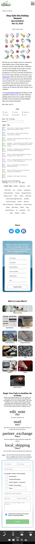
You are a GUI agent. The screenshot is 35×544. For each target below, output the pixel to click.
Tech (25, 115)
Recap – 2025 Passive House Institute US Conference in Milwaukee (18, 171)
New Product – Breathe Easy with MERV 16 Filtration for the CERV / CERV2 (18, 128)
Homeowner (13, 476)
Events (16, 112)
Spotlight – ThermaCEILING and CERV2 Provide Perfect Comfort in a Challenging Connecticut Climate (20, 144)
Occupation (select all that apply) (14, 473)
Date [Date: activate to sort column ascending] (4, 125)
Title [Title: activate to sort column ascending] (8, 125)
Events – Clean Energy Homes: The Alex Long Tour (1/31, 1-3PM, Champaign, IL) (19, 160)
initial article (5, 77)
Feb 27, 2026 (4, 134)
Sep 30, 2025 (4, 176)
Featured (26, 112)
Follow (17, 537)
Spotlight (16, 115)
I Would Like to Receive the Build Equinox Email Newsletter (18, 514)
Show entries (8, 119)
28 (20, 182)
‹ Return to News (7, 11)
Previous (5, 182)
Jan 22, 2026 (4, 144)
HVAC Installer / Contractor (17, 482)
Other (11, 488)
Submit (17, 522)
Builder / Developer (15, 485)
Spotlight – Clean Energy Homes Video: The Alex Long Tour (19, 139)
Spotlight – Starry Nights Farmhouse (17, 176)
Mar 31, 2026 (4, 129)
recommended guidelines (13, 92)
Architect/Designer (15, 479)
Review (6, 115)
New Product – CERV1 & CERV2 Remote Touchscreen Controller (17, 134)
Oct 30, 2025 (4, 166)
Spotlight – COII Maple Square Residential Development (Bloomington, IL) (18, 149)
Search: (13, 121)
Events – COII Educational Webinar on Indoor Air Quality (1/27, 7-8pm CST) (19, 155)
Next (23, 182)
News (6, 112)
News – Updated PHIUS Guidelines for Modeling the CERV (17, 165)
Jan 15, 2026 (4, 150)
